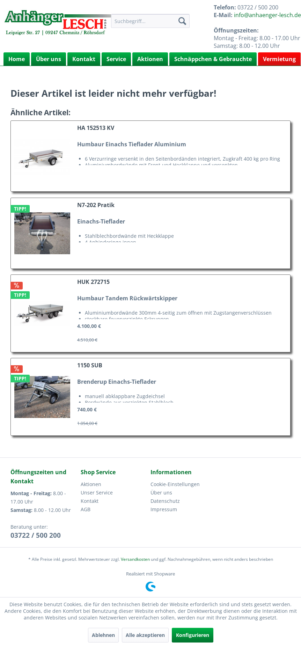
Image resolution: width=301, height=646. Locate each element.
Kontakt (83, 59)
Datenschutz (165, 501)
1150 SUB (89, 365)
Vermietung (279, 59)
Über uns (48, 59)
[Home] (16, 59)
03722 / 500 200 (35, 535)
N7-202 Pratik (96, 205)
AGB (85, 509)
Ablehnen (103, 635)
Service (116, 59)
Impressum (163, 509)
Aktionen (150, 59)
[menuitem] (150, 21)
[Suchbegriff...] (150, 21)
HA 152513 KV (95, 128)
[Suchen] (182, 21)
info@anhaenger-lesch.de (267, 15)
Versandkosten (135, 559)
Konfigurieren (192, 635)
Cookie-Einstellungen (175, 484)
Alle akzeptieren (145, 635)
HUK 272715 (93, 282)
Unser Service (97, 492)
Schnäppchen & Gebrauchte (213, 59)
